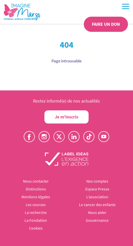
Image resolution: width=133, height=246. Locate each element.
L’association (97, 196)
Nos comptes (97, 181)
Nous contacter (36, 181)
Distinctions (36, 188)
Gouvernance (97, 220)
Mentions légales (35, 196)
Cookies (36, 228)
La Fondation (35, 220)
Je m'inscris (66, 117)
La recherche (36, 212)
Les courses (36, 204)
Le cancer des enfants (97, 204)
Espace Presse (97, 188)
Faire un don (106, 24)
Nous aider (97, 212)
